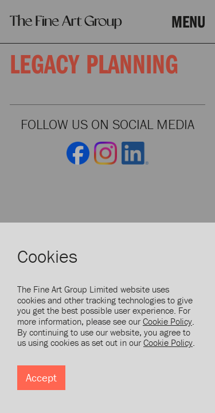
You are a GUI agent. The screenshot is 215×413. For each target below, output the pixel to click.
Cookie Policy (167, 321)
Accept (41, 377)
